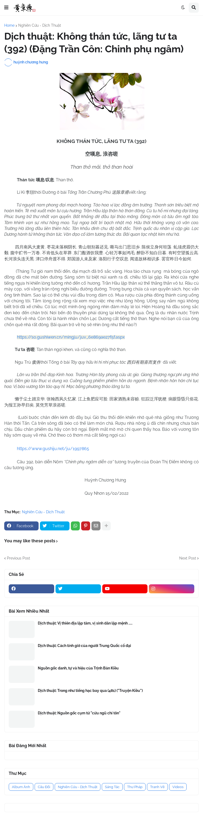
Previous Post (18, 558)
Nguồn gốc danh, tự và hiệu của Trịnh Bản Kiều (78, 668)
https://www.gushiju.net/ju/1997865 (53, 448)
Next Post (187, 558)
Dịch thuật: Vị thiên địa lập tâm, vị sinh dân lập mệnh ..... (85, 623)
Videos (177, 787)
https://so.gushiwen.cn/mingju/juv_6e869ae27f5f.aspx (71, 337)
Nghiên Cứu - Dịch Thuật (39, 25)
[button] (6, 7)
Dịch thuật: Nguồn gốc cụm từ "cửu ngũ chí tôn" (79, 713)
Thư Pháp (134, 787)
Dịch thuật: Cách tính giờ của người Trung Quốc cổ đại (84, 646)
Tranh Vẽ (157, 787)
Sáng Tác (112, 787)
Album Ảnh (21, 787)
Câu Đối (44, 787)
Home (9, 25)
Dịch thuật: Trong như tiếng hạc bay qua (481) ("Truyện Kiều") (90, 690)
